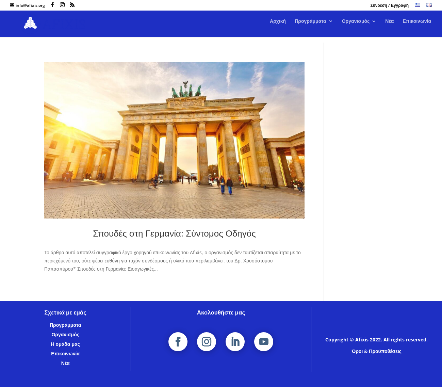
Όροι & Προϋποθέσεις (377, 351)
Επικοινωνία (417, 27)
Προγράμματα (310, 27)
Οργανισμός (356, 27)
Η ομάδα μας (65, 344)
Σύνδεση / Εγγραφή (390, 5)
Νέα (389, 27)
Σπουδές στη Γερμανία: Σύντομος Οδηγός (174, 233)
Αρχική (278, 27)
